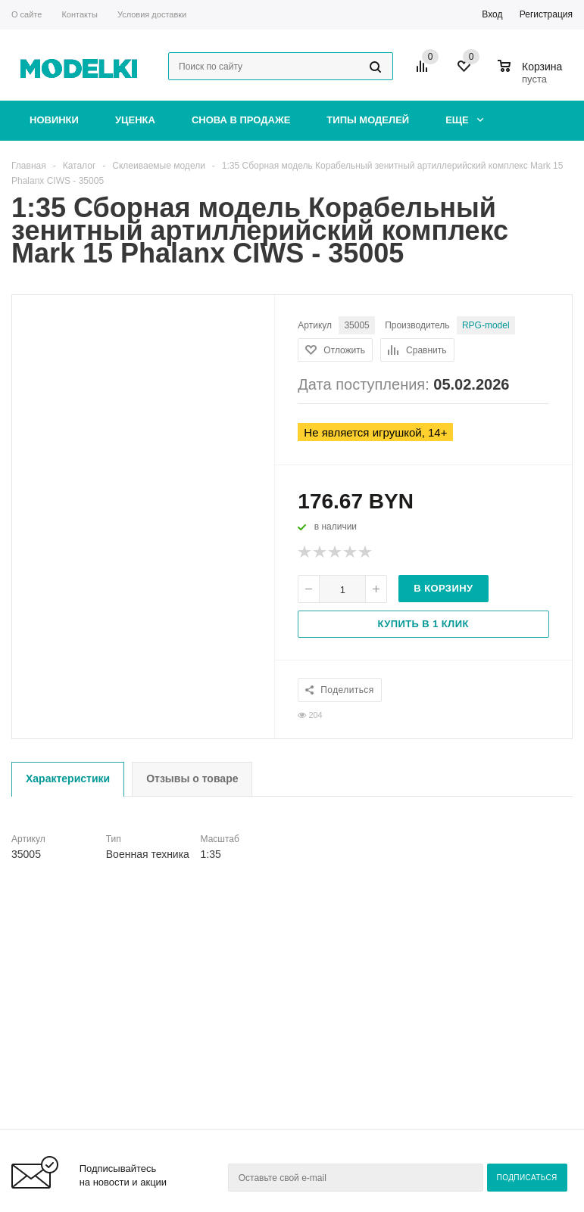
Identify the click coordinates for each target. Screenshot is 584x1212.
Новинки (54, 120)
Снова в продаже (241, 120)
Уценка (135, 120)
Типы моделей (367, 120)
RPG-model (486, 325)
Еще (464, 120)
